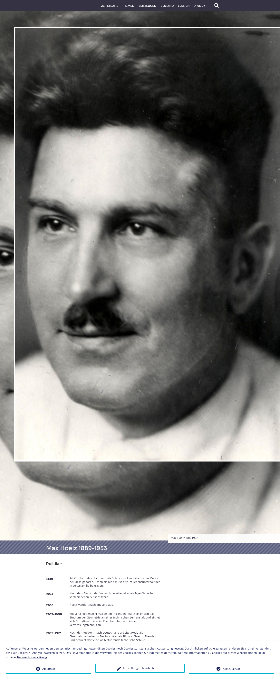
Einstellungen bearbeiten (140, 668)
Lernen (184, 6)
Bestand (167, 6)
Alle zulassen (231, 669)
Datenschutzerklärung (32, 657)
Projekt (200, 6)
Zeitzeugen (147, 6)
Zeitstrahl (109, 6)
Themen (128, 6)
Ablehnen (48, 669)
